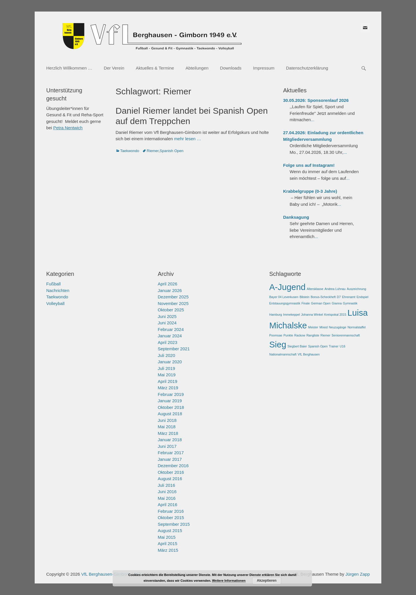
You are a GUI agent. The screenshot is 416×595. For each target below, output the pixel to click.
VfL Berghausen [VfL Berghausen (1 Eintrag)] (309, 354)
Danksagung (296, 217)
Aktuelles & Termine (155, 68)
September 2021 (174, 348)
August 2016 (170, 478)
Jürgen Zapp (358, 574)
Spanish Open (171, 151)
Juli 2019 (166, 368)
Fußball (53, 283)
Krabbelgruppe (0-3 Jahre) (310, 191)
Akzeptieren (266, 581)
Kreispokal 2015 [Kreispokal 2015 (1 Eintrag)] (335, 314)
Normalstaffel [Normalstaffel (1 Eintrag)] (357, 327)
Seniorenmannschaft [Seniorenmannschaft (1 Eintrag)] (346, 335)
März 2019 (168, 387)
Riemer (153, 151)
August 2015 (170, 530)
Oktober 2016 (171, 472)
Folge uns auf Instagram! (309, 165)
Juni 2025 (167, 316)
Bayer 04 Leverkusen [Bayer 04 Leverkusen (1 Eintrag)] (283, 297)
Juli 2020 (166, 355)
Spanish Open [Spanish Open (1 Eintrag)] (318, 346)
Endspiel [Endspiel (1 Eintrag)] (362, 297)
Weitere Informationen (229, 580)
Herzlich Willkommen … (69, 68)
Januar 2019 (170, 400)
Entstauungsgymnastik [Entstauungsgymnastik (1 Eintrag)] (284, 303)
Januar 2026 (170, 290)
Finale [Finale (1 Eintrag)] (305, 303)
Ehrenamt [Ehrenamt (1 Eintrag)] (348, 297)
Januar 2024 (170, 335)
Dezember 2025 (173, 296)
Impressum (263, 68)
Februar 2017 (171, 452)
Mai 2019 (167, 374)
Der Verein (114, 68)
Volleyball (55, 303)
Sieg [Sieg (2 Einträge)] (277, 344)
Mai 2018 (167, 426)
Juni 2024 (167, 322)
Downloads (231, 68)
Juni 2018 (167, 420)
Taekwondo (129, 151)
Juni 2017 (167, 446)
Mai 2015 (167, 537)
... (313, 119)
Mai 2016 (167, 498)
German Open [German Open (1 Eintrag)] (321, 303)
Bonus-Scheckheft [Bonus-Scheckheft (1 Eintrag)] (323, 297)
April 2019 (167, 381)
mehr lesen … (187, 138)
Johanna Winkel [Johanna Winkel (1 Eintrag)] (312, 314)
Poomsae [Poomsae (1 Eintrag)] (275, 335)
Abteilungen (196, 68)
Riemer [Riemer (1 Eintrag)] (325, 335)
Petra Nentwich (68, 127)
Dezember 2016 (173, 465)
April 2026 (167, 283)
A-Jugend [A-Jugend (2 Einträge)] (287, 287)
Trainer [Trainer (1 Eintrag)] (333, 346)
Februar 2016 (171, 511)
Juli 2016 (166, 485)
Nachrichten (57, 290)
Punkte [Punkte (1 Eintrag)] (288, 335)
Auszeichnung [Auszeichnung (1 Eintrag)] (356, 289)
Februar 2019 (171, 394)
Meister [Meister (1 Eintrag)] (313, 327)
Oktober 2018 (171, 407)
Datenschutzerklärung (307, 68)
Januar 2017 (170, 459)
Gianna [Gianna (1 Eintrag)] (336, 303)
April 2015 (167, 543)
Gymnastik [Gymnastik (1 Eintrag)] (350, 303)
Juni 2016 (167, 491)
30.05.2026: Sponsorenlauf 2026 (316, 100)
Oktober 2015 (171, 517)
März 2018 (168, 433)
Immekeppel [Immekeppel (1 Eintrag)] (291, 314)
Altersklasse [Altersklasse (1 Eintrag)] (315, 289)
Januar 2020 (170, 361)
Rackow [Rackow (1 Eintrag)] (299, 335)
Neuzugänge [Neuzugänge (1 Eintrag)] (337, 327)
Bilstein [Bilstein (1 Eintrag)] (304, 297)
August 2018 (170, 413)
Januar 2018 (170, 439)
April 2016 (167, 504)
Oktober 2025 (171, 309)
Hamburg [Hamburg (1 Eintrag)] (275, 314)
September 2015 (174, 524)
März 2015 (168, 550)
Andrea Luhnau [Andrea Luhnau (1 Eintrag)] (335, 289)
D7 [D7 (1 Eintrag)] (339, 297)
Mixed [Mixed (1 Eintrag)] (324, 327)
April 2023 (167, 342)
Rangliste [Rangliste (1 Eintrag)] (313, 335)
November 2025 (173, 303)
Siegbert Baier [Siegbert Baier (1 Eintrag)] (297, 346)
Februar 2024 (171, 329)
